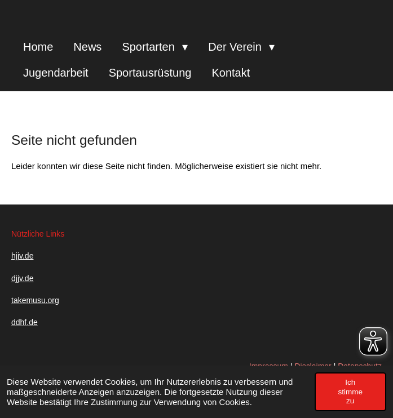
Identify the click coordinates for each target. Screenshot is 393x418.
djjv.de (22, 278)
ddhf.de (24, 322)
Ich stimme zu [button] (350, 392)
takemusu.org (35, 300)
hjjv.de (22, 255)
